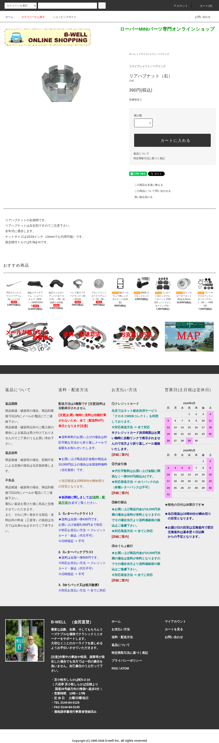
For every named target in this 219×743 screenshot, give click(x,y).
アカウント (178, 5)
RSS (115, 668)
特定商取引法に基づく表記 (149, 158)
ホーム (9, 16)
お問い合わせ (200, 16)
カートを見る (174, 629)
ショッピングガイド (62, 16)
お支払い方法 (121, 629)
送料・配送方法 (122, 637)
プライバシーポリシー (127, 660)
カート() (203, 5)
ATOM (124, 668)
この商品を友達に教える (146, 184)
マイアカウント (175, 621)
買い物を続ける (141, 197)
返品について (141, 153)
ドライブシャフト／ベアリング (154, 54)
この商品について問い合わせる (150, 190)
